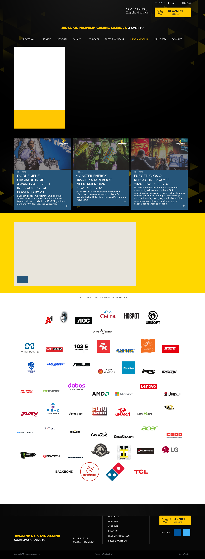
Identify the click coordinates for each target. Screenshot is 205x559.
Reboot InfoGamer (50, 10)
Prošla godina (139, 39)
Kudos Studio (184, 554)
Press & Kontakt (114, 39)
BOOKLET (177, 39)
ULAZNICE (45, 39)
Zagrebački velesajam (104, 11)
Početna (28, 39)
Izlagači (94, 39)
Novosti (62, 39)
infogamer (39, 521)
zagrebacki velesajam (86, 521)
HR (183, 3)
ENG (188, 3)
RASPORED (160, 39)
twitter (173, 3)
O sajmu (78, 39)
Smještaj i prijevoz (119, 536)
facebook (168, 3)
